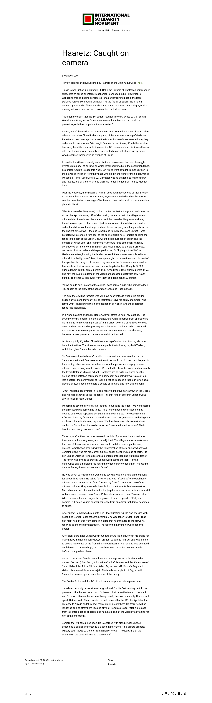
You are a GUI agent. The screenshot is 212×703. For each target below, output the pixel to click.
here (140, 82)
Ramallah (112, 664)
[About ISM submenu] (88, 30)
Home (28, 694)
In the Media (57, 660)
